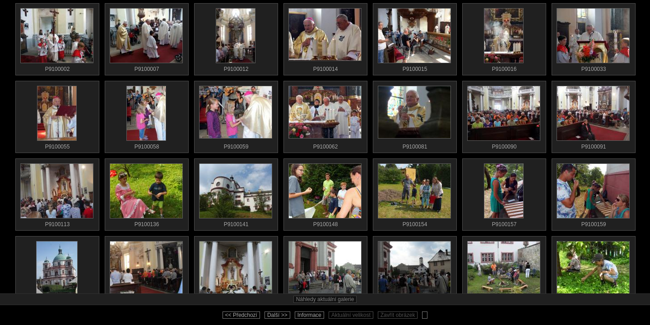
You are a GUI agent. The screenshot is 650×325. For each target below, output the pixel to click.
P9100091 (593, 115)
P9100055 (57, 115)
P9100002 (57, 38)
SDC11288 (593, 271)
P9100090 (504, 115)
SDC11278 (146, 271)
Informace (309, 315)
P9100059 (236, 115)
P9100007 (146, 38)
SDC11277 (57, 271)
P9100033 (593, 38)
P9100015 (414, 38)
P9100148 (325, 193)
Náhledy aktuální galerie (325, 299)
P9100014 (325, 38)
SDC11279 (236, 271)
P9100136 (146, 193)
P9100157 (504, 193)
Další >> (277, 315)
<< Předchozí (241, 315)
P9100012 (236, 38)
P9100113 (57, 193)
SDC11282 (504, 271)
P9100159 (593, 193)
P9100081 (414, 115)
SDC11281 (414, 271)
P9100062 (325, 115)
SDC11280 (325, 271)
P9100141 (236, 193)
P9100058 (146, 115)
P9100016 (504, 38)
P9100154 (414, 193)
